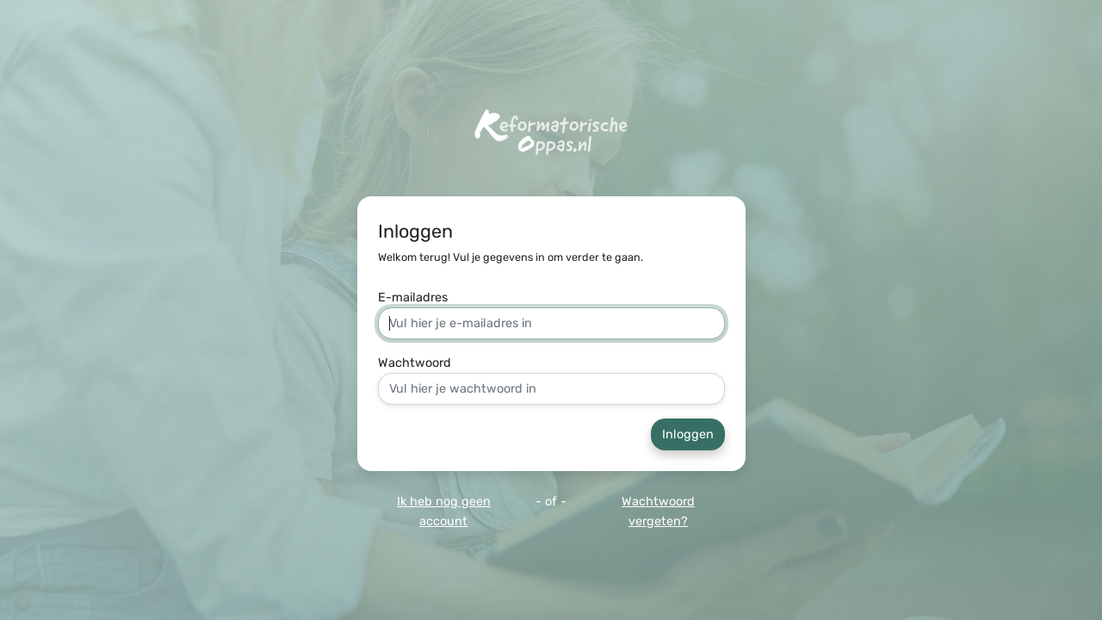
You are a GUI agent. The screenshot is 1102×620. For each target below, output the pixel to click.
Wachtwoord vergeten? (658, 511)
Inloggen (688, 434)
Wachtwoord (414, 363)
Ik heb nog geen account (444, 511)
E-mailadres (413, 297)
